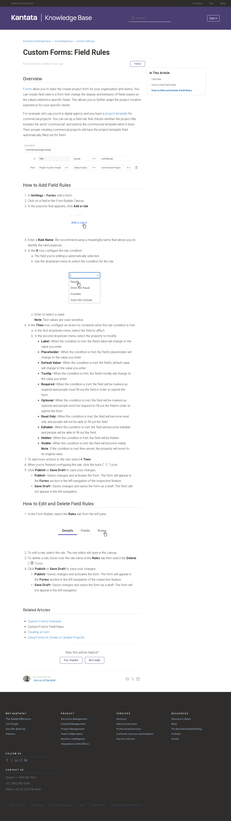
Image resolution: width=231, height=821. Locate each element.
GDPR (81, 805)
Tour (211, 3)
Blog (222, 3)
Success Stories (125, 739)
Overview (156, 79)
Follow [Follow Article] (137, 63)
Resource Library (181, 719)
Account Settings (86, 41)
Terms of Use (37, 805)
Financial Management (73, 724)
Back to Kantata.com (22, 3)
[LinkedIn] (138, 679)
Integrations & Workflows (75, 744)
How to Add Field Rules (163, 84)
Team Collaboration (71, 734)
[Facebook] (127, 679)
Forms (27, 89)
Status (198, 3)
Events (175, 739)
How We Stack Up (15, 729)
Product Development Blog (187, 729)
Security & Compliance (61, 805)
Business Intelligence (73, 739)
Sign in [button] (213, 18)
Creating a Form (38, 632)
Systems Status (98, 805)
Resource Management (74, 719)
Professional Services (128, 729)
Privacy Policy (17, 805)
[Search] (150, 18)
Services (121, 719)
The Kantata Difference (18, 719)
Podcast (176, 734)
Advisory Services (126, 724)
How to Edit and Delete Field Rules (171, 90)
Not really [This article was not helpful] (94, 660)
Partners (10, 734)
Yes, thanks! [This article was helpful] (71, 660)
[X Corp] (132, 679)
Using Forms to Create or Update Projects (56, 637)
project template (116, 113)
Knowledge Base (64, 41)
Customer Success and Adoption (134, 734)
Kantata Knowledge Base (37, 41)
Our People (12, 724)
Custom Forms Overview (44, 621)
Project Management (72, 729)
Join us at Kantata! (44, 680)
